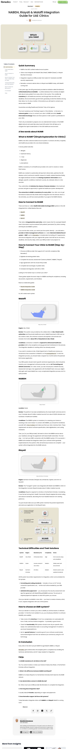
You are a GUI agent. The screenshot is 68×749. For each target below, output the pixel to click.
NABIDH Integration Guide (28, 289)
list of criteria (31, 425)
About (32, 2)
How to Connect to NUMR (9, 74)
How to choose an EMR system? (9, 87)
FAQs (6, 93)
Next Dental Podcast (39, 2)
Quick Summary (9, 67)
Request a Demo (62, 2)
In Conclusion (8, 90)
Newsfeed (30, 6)
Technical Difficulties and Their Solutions (9, 83)
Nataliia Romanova (37, 20)
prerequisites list (51, 353)
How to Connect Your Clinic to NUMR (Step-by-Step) (10, 79)
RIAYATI (23, 218)
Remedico (36, 235)
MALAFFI (23, 212)
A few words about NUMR (9, 70)
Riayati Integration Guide (28, 286)
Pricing (20, 2)
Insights (37, 6)
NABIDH (23, 215)
